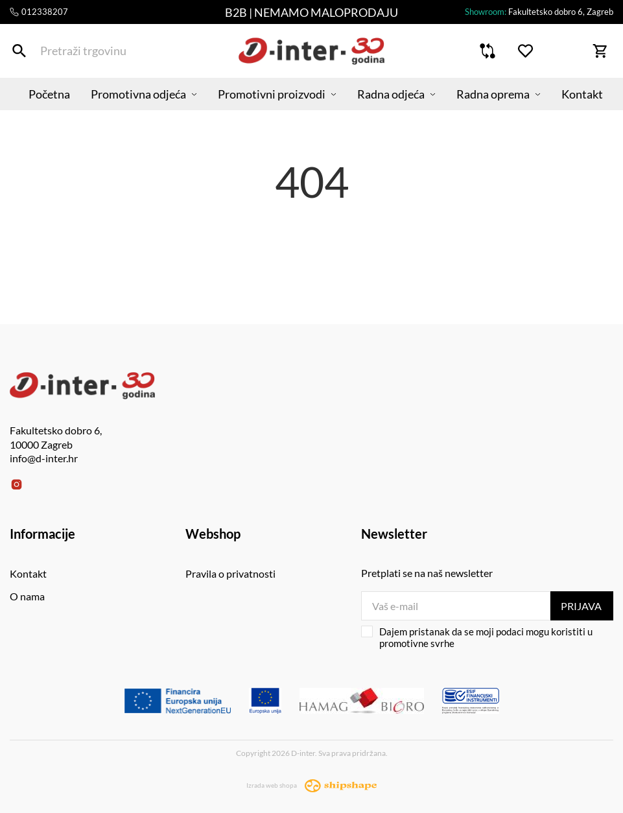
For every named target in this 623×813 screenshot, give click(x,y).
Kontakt (582, 94)
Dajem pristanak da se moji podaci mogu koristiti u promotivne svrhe (477, 637)
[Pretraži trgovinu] (19, 50)
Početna (49, 94)
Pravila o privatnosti (230, 573)
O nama (27, 596)
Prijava (581, 606)
